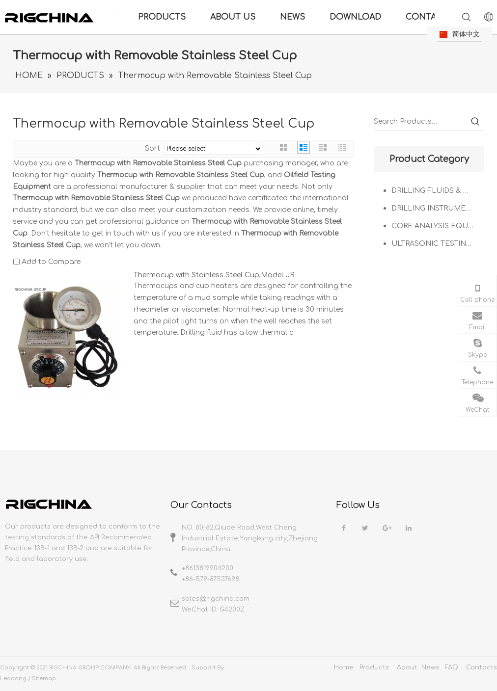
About (407, 667)
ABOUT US (232, 17)
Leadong (13, 678)
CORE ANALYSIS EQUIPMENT (437, 226)
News (430, 667)
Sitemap (44, 678)
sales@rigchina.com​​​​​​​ (215, 598)
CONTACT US (434, 17)
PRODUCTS (162, 17)
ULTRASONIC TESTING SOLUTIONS (437, 243)
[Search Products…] (420, 122)
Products (374, 667)
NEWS (292, 17)
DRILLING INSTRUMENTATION (437, 208)
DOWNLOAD (355, 17)
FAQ (451, 667)
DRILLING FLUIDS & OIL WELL (437, 190)
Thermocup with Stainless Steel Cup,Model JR (214, 275)
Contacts (481, 667)
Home (344, 667)
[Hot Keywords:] (475, 122)
